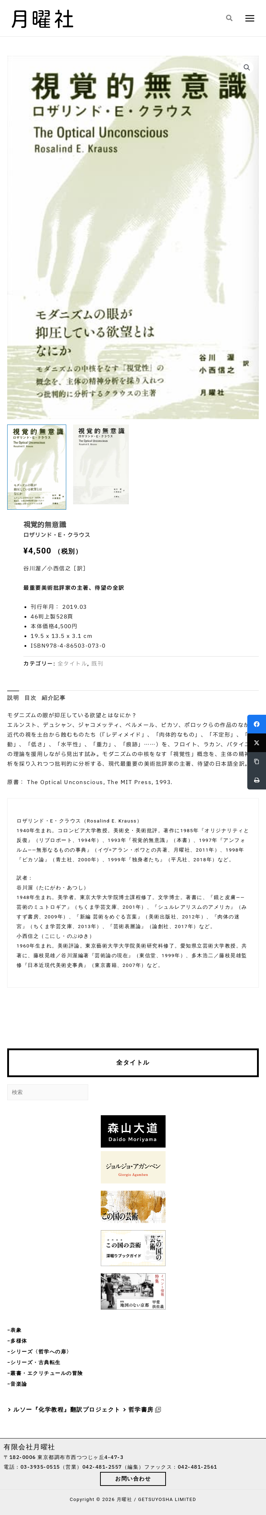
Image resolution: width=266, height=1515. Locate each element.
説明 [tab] (13, 698)
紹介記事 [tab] (54, 698)
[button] (229, 18)
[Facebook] (256, 724)
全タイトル (133, 1062)
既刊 (97, 664)
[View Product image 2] (101, 464)
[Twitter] (256, 742)
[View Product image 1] (36, 467)
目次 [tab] (30, 698)
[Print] (256, 780)
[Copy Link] (256, 761)
